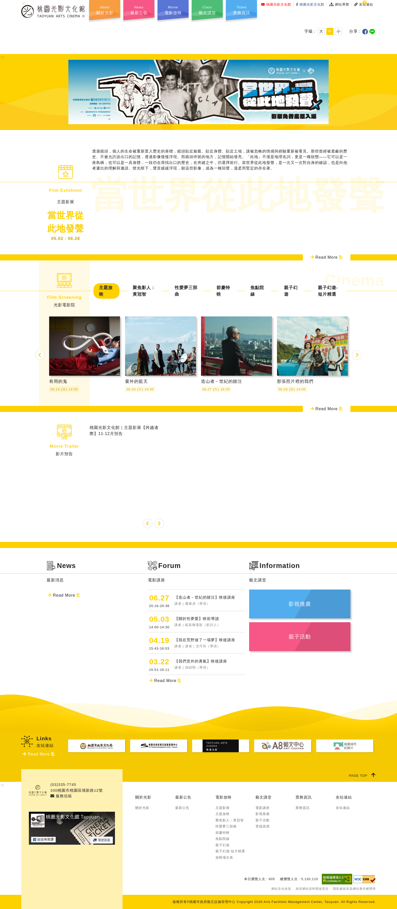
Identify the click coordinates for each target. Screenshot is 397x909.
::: (24, 3)
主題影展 (222, 808)
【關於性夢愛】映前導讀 (209, 621)
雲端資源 (262, 826)
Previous (40, 355)
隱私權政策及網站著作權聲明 (354, 889)
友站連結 (344, 797)
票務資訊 (303, 797)
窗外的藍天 (160, 346)
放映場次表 (224, 857)
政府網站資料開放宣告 (312, 889)
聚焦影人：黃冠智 (144, 291)
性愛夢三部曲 (186, 291)
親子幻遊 (291, 291)
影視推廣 (262, 814)
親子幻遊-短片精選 (328, 291)
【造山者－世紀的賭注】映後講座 (209, 600)
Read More (326, 257)
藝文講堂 (263, 797)
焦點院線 (257, 291)
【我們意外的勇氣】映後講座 (209, 664)
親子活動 (262, 820)
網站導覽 (339, 4)
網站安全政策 (281, 889)
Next (357, 355)
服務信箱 (61, 796)
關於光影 (143, 797)
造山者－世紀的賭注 (236, 346)
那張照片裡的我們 (312, 346)
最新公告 (183, 797)
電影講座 (262, 808)
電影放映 (223, 797)
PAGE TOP (362, 775)
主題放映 (106, 291)
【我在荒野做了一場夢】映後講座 (209, 643)
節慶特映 (223, 291)
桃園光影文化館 (276, 4)
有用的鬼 (84, 346)
